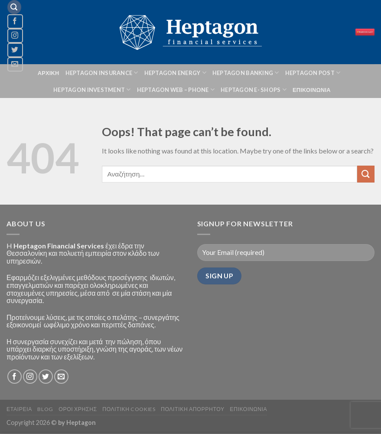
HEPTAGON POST (313, 73)
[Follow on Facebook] (15, 21)
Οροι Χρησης (78, 409)
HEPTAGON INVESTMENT (91, 89)
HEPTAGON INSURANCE (101, 73)
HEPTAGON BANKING (245, 73)
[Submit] (365, 174)
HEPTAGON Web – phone (176, 89)
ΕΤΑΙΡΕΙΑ (19, 409)
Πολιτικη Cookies (128, 409)
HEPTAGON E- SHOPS (254, 89)
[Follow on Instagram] (15, 36)
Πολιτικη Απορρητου (193, 409)
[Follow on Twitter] (15, 50)
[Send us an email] (61, 376)
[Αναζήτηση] (14, 7)
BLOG (45, 409)
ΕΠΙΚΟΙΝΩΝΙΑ (312, 89)
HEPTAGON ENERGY (175, 73)
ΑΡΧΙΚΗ (48, 72)
